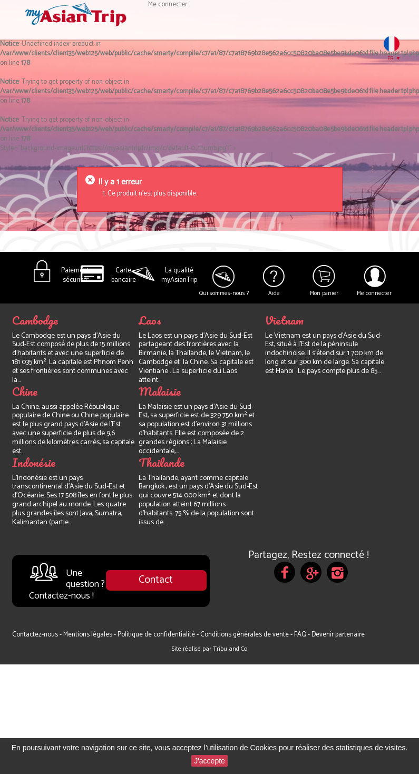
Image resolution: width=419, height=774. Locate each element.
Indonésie (33, 462)
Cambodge (35, 320)
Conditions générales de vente (245, 634)
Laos (150, 320)
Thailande (161, 462)
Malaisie (160, 391)
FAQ (301, 634)
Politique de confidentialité (157, 634)
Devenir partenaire (338, 634)
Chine (24, 391)
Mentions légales (88, 634)
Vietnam (284, 320)
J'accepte (209, 761)
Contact (156, 580)
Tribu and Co (230, 649)
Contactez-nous (36, 634)
